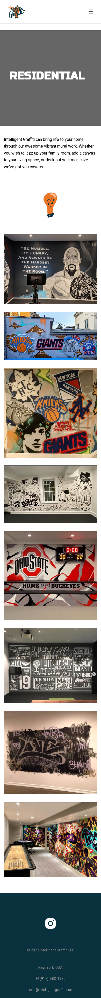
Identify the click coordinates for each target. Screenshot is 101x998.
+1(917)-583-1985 (50, 979)
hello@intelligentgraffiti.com (51, 990)
